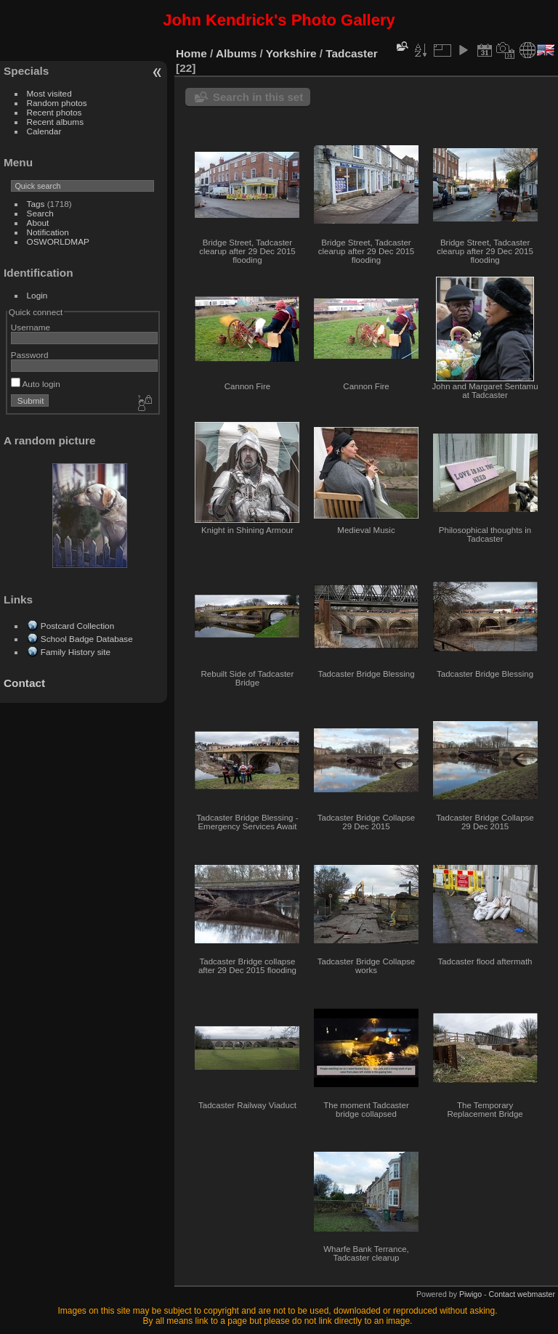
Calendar (44, 131)
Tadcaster (351, 53)
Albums (236, 53)
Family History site (75, 651)
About (38, 222)
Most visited (49, 93)
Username (30, 327)
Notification (48, 232)
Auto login (35, 384)
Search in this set (258, 97)
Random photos (57, 102)
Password (30, 354)
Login (37, 295)
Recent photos (54, 112)
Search (40, 213)
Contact (24, 683)
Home (191, 53)
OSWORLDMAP (58, 241)
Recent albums (55, 121)
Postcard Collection (77, 625)
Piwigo (470, 1294)
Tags (36, 203)
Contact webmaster (522, 1294)
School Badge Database (87, 638)
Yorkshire (291, 53)
